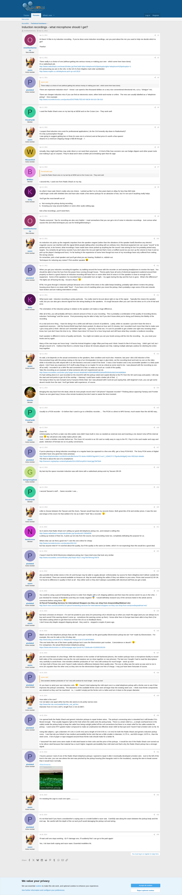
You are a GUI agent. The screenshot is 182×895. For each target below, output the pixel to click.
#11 (158, 265)
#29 (158, 695)
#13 (158, 354)
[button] (53, 15)
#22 (158, 551)
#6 (158, 147)
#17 (158, 447)
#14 (158, 388)
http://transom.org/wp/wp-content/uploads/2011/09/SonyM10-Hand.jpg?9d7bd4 (70, 461)
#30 (158, 715)
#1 (158, 35)
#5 (158, 127)
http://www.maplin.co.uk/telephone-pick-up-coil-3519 (59, 71)
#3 (158, 77)
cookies (39, 886)
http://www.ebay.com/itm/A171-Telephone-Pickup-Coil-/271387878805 (66, 640)
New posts (25, 19)
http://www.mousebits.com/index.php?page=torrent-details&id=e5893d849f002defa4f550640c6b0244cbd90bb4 (82, 372)
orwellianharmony (30, 31)
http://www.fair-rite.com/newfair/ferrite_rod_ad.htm (58, 704)
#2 (158, 57)
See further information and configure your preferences (43, 890)
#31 (158, 752)
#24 (158, 591)
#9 (158, 216)
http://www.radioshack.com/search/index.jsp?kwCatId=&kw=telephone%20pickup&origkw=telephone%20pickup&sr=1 (85, 66)
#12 (158, 295)
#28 (158, 672)
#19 (158, 487)
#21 (158, 527)
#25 (158, 611)
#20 (158, 507)
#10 (158, 238)
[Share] (155, 35)
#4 (158, 107)
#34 (158, 834)
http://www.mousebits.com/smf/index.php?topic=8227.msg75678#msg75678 (69, 557)
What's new (47, 15)
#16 (158, 427)
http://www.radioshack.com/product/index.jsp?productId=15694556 (65, 533)
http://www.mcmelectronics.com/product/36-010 (57, 543)
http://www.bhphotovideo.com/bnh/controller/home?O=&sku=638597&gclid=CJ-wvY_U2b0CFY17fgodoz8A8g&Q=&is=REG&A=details (91, 456)
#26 (158, 631)
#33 (158, 814)
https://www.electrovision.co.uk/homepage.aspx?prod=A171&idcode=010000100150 (72, 647)
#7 (158, 167)
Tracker (26, 15)
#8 (158, 187)
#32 (158, 795)
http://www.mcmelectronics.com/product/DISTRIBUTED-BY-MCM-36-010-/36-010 (71, 99)
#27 (158, 653)
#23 (158, 571)
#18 (158, 467)
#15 (158, 408)
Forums (36, 15)
